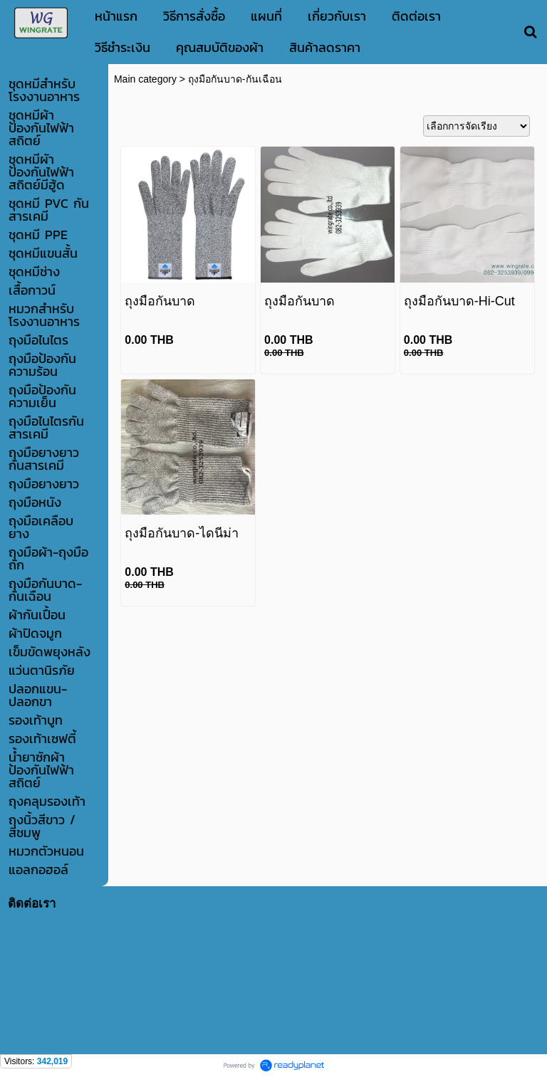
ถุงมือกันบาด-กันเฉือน (235, 79)
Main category (145, 79)
